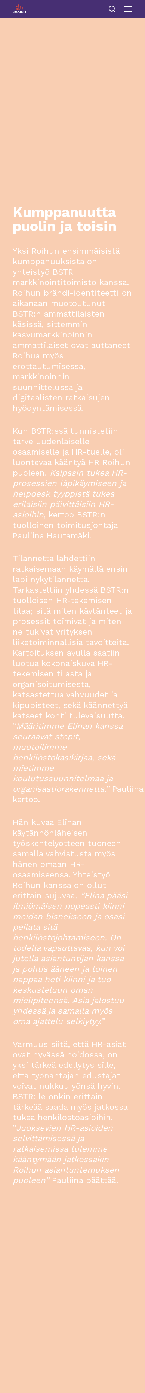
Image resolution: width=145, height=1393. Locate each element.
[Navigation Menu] (128, 9)
